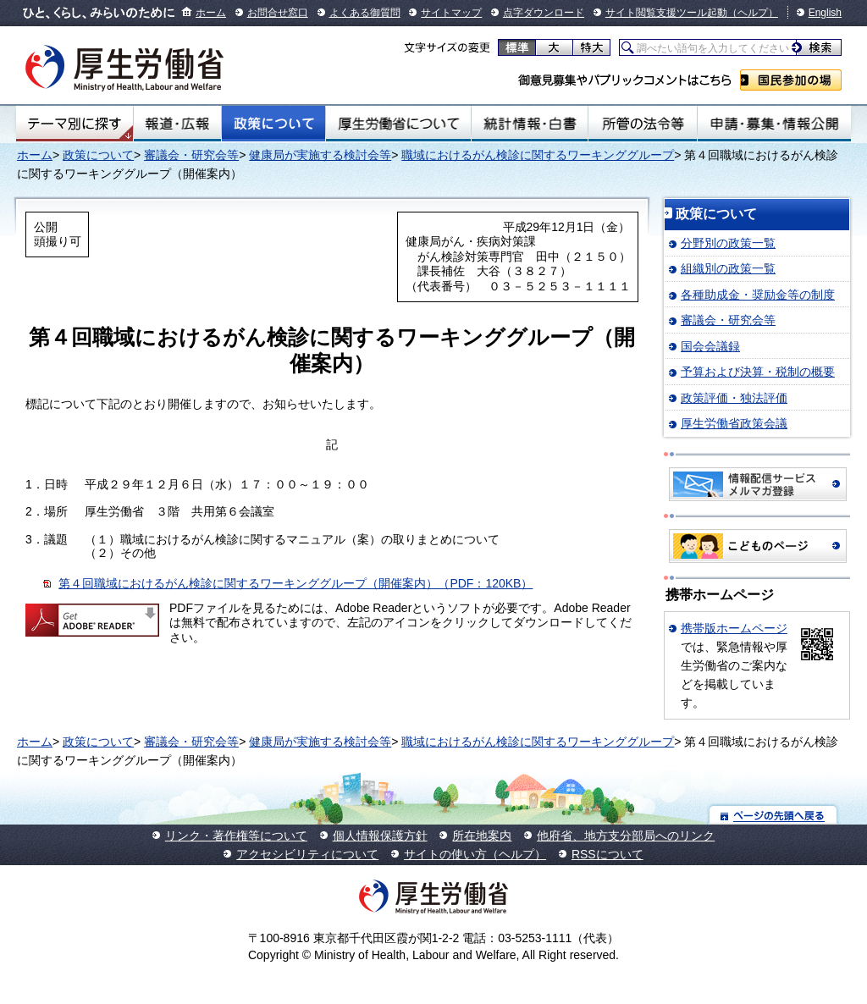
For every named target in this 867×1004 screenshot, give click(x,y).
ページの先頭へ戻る (773, 814)
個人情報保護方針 (380, 835)
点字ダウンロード (543, 13)
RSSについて (607, 854)
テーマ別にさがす (74, 123)
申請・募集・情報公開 (774, 123)
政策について (273, 123)
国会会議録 (710, 346)
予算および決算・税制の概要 (758, 371)
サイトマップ (451, 13)
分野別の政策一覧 (728, 243)
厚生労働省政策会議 (734, 423)
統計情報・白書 (530, 123)
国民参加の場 (791, 80)
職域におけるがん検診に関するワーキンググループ (537, 155)
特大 (591, 47)
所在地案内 (481, 835)
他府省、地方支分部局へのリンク (626, 835)
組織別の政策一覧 (728, 268)
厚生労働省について (399, 123)
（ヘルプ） (752, 13)
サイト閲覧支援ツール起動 (666, 13)
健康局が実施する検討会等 (320, 155)
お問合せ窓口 (277, 13)
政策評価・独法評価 (734, 398)
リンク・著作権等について (236, 835)
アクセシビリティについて (307, 854)
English (825, 13)
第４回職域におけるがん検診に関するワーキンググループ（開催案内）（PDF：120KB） (295, 583)
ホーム (211, 13)
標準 (517, 47)
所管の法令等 (642, 123)
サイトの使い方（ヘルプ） (475, 854)
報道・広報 (177, 123)
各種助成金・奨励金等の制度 (758, 294)
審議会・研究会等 (191, 155)
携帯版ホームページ (734, 628)
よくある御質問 (364, 13)
